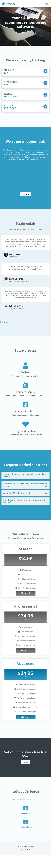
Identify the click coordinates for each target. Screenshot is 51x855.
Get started (25, 194)
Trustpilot (25, 31)
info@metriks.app (25, 827)
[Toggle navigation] (46, 4)
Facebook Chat (25, 813)
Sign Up (25, 593)
